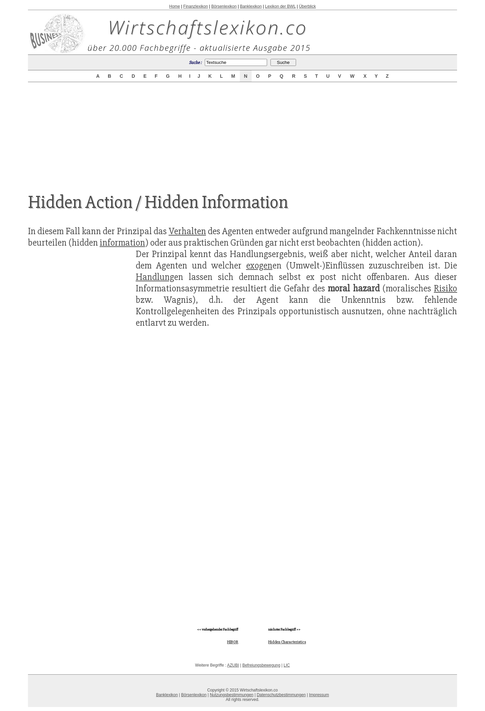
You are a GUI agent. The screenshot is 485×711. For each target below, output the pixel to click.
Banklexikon (251, 6)
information (122, 242)
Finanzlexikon (195, 6)
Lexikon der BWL (280, 6)
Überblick (307, 6)
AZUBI (233, 665)
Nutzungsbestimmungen (231, 694)
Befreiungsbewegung (261, 665)
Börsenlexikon (223, 6)
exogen (259, 265)
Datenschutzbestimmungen (281, 694)
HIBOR (232, 642)
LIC (287, 665)
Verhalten (187, 231)
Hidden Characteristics (287, 642)
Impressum (319, 694)
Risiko (445, 288)
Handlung (155, 277)
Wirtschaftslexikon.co (208, 27)
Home (174, 6)
